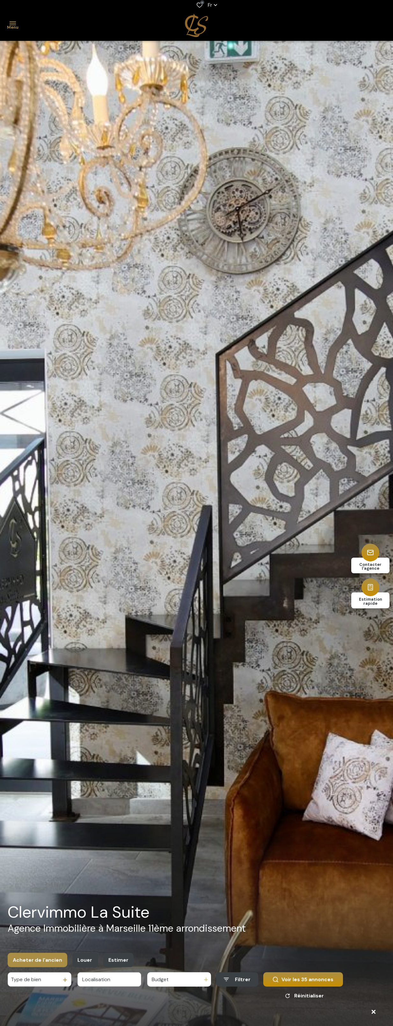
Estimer (118, 966)
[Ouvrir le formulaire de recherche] (237, 985)
